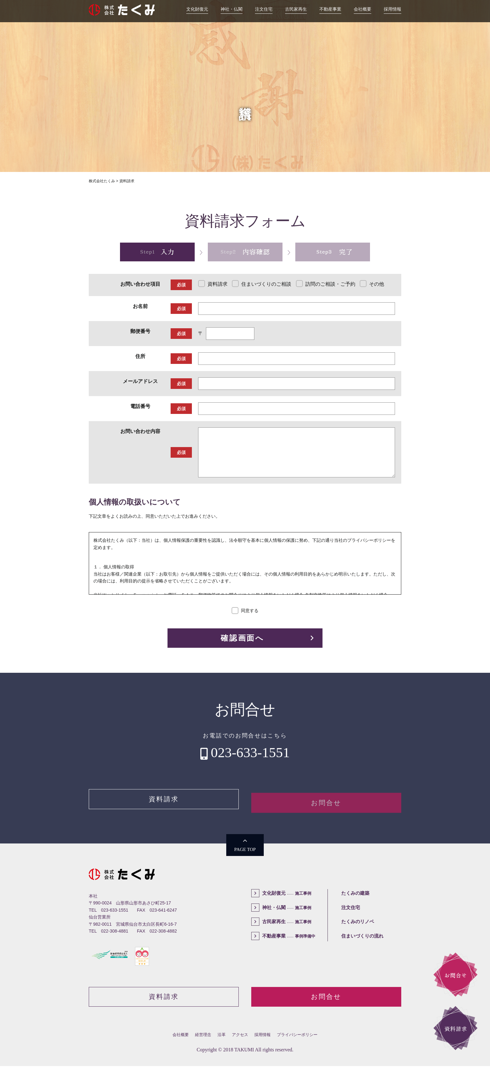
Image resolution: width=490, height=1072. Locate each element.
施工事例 (305, 897)
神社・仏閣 (216, 11)
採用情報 (391, 11)
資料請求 (163, 810)
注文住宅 (251, 11)
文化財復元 (178, 11)
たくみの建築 (356, 897)
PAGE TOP (245, 847)
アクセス (240, 1040)
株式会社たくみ (122, 12)
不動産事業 (323, 11)
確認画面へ (242, 638)
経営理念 (203, 1040)
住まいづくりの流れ (363, 940)
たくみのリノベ (358, 926)
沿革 (222, 1040)
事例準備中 (307, 940)
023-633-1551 (250, 753)
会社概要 (359, 11)
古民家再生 (286, 11)
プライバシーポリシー (297, 1040)
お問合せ (326, 1002)
